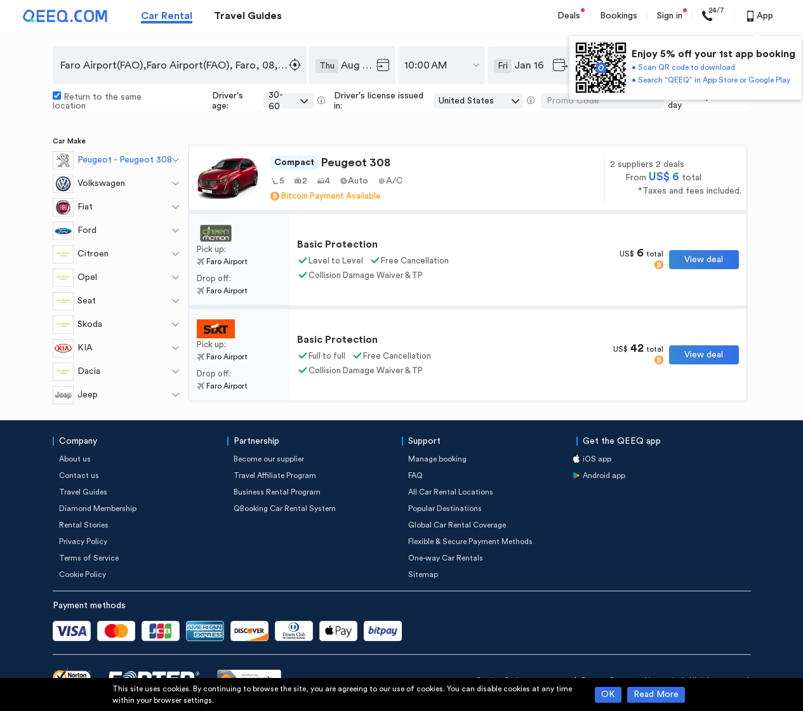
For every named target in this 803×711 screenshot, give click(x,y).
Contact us (79, 475)
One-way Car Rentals (445, 558)
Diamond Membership (97, 508)
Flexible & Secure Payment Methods (470, 541)
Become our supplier (269, 459)
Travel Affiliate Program (275, 475)
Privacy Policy (83, 541)
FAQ (415, 475)
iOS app (597, 459)
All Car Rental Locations (450, 492)
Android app (604, 475)
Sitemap (423, 574)
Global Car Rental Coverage (457, 525)
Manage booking (437, 459)
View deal (703, 259)
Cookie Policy (82, 574)
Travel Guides (248, 16)
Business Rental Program (277, 492)
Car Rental (166, 16)
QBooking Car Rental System (285, 508)
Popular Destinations (445, 508)
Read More (656, 694)
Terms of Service (89, 558)
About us (75, 459)
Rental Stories (84, 525)
